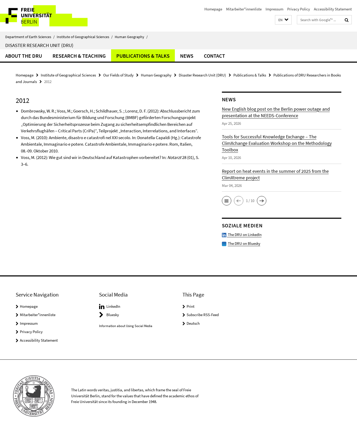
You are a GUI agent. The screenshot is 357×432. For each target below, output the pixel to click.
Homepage (213, 9)
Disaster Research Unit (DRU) (39, 45)
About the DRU (23, 55)
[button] (283, 20)
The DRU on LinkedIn (242, 234)
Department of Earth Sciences (30, 37)
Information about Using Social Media (125, 325)
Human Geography (131, 37)
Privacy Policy (298, 9)
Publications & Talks (143, 55)
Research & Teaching (79, 55)
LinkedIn (113, 306)
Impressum (274, 9)
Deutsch (193, 323)
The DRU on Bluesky (244, 243)
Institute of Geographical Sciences (85, 37)
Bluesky (112, 314)
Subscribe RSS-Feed (203, 314)
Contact (214, 55)
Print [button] (190, 306)
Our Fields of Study (118, 75)
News (186, 55)
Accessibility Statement (333, 9)
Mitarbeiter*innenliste (244, 9)
